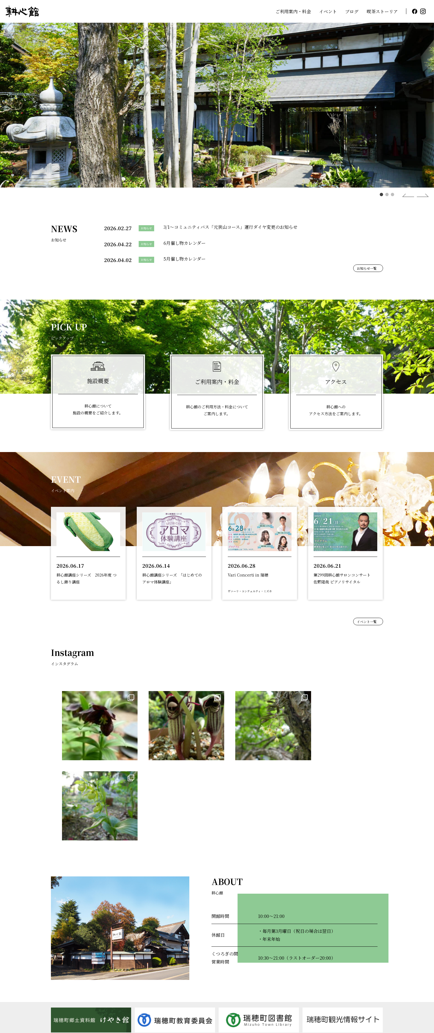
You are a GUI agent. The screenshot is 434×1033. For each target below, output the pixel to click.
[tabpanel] (217, 105)
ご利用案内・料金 (293, 11)
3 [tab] (391, 194)
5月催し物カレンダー (185, 259)
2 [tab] (385, 194)
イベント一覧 (367, 621)
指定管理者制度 (323, 990)
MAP (136, 1007)
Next (416, 195)
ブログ (351, 11)
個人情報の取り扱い (365, 990)
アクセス (344, 975)
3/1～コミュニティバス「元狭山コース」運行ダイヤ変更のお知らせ (231, 227)
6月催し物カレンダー (185, 243)
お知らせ (374, 975)
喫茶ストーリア (382, 11)
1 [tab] (380, 194)
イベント (328, 11)
